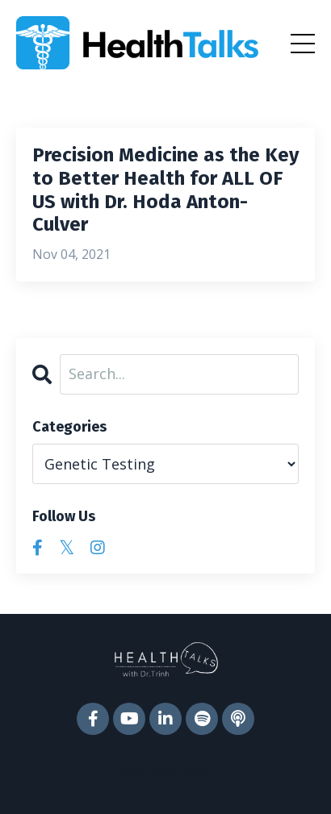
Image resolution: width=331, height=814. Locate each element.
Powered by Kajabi (166, 771)
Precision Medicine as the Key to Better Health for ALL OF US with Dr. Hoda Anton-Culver (165, 190)
